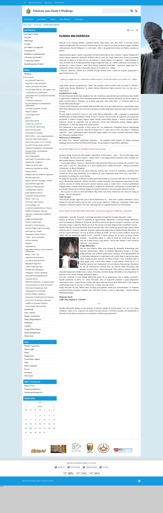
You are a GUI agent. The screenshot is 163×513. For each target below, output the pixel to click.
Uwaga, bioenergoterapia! (34, 245)
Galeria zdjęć (29, 375)
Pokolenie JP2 (29, 77)
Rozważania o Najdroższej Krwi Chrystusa (39, 323)
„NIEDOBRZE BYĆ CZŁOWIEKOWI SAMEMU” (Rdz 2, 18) (40, 123)
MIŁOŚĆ (28, 144)
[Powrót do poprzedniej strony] (137, 56)
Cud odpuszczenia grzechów (34, 287)
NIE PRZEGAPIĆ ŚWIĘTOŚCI (34, 107)
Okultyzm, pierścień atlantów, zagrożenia (39, 201)
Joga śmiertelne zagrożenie (34, 210)
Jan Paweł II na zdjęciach (33, 74)
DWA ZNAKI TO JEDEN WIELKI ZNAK (37, 186)
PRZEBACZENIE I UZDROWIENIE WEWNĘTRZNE (36, 179)
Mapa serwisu (48, 2)
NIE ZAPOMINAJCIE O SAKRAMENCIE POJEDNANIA (38, 131)
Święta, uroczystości (32, 342)
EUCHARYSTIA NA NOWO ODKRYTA (37, 172)
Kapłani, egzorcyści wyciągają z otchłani (38, 207)
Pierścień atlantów (31, 267)
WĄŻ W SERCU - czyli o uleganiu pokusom (39, 162)
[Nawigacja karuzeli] (35, 45)
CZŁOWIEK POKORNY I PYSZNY (36, 135)
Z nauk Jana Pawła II (32, 87)
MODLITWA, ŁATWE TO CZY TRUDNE (38, 169)
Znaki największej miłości (33, 219)
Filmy (26, 389)
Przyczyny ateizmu (31, 305)
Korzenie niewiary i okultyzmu (35, 320)
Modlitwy (27, 100)
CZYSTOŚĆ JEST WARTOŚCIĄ (35, 153)
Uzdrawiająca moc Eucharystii (35, 317)
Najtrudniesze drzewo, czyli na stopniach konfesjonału (39, 277)
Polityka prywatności (32, 415)
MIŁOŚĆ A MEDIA (31, 138)
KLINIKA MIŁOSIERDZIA (33, 150)
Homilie (27, 70)
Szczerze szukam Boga (33, 248)
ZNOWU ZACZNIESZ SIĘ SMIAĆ (36, 113)
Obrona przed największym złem (36, 314)
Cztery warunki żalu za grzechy (35, 333)
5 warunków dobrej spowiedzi (35, 222)
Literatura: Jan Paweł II (33, 84)
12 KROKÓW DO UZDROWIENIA (36, 119)
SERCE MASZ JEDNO (32, 147)
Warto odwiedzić (30, 392)
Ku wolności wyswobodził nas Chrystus (38, 234)
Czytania (27, 352)
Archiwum (28, 399)
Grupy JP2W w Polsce (32, 356)
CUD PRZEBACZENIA (32, 141)
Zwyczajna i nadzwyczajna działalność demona (38, 241)
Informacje (78, 19)
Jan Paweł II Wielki (31, 60)
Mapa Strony (29, 412)
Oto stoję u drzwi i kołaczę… (34, 228)
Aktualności (28, 19)
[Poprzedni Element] (32, 45)
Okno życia (28, 402)
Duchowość (29, 103)
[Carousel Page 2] (44, 44)
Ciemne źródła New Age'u (34, 293)
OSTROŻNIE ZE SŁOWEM (33, 159)
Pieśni (26, 379)
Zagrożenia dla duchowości (34, 284)
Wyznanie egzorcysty (32, 204)
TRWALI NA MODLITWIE (33, 192)
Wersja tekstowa (59, 2)
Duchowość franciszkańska (34, 213)
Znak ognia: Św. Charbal (33, 258)
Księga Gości (29, 382)
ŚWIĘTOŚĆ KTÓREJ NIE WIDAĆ (35, 110)
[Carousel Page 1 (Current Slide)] (42, 44)
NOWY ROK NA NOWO (33, 156)
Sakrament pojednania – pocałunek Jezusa (39, 308)
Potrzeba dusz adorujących (34, 296)
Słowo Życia (28, 362)
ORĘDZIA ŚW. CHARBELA (34, 189)
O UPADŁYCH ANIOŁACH (33, 127)
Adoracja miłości (31, 198)
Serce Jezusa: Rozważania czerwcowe (38, 327)
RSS (25, 2)
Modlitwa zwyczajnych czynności (36, 237)
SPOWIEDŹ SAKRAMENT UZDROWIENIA (39, 175)
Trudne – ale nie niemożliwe (34, 264)
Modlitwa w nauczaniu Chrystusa (36, 330)
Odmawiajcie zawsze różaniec (35, 261)
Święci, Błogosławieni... (33, 346)
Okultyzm (28, 270)
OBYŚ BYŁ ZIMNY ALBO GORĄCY (36, 165)
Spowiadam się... (30, 273)
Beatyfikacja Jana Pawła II (34, 90)
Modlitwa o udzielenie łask (34, 80)
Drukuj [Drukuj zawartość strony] (130, 57)
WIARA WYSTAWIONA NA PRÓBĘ (36, 195)
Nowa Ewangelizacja (32, 359)
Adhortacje (28, 67)
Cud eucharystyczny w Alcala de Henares (39, 311)
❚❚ (26, 45)
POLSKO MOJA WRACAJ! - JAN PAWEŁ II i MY (40, 116)
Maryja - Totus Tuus (32, 225)
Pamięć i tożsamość (32, 372)
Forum (26, 395)
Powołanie (28, 349)
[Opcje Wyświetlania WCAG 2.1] (136, 11)
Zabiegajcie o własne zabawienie (36, 299)
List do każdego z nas (32, 231)
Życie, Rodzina (64, 19)
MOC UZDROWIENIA (32, 183)
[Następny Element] (37, 45)
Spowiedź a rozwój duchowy (35, 251)
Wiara (53, 19)
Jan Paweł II (42, 19)
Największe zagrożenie (33, 290)
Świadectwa (28, 336)
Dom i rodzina (29, 339)
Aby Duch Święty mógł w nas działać (37, 255)
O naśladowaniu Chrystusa (34, 216)
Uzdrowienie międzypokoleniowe (36, 302)
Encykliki (27, 64)
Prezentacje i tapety (32, 385)
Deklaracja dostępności (35, 2)
